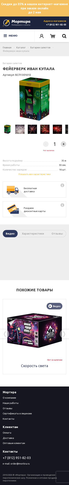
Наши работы (11, 403)
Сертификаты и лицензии (17, 413)
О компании (9, 397)
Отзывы (57, 233)
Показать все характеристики (35, 174)
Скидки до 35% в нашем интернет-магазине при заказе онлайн (34, 8)
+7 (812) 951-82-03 (56, 24)
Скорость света (34, 366)
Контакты (8, 418)
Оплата (7, 432)
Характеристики (33, 233)
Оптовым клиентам (14, 443)
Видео (10, 233)
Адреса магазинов (55, 21)
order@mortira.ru (20, 463)
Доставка (8, 438)
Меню (10, 36)
